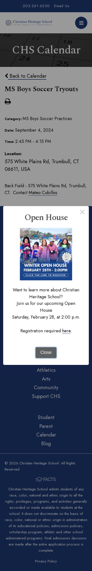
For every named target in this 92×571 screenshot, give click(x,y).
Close (46, 352)
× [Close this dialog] (82, 212)
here (66, 331)
